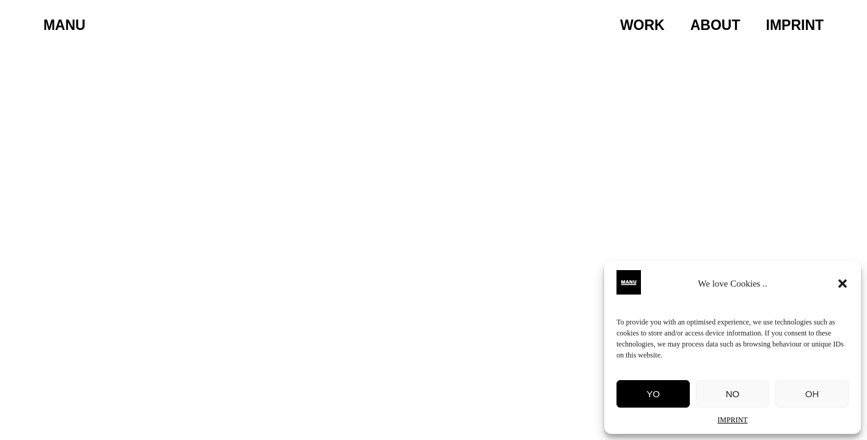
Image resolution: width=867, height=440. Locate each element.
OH (812, 394)
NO (733, 394)
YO (653, 394)
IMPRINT (732, 420)
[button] (842, 283)
